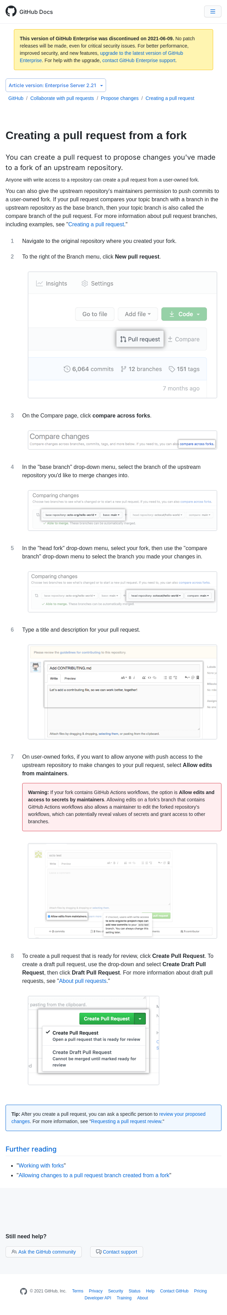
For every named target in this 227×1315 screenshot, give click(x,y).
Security (115, 1291)
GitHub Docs (36, 11)
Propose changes (120, 98)
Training (124, 1298)
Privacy (96, 1291)
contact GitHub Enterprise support (138, 60)
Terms (78, 1291)
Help (150, 1291)
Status (134, 1291)
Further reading (31, 1149)
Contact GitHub (174, 1291)
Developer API (98, 1298)
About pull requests (82, 981)
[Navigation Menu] (212, 11)
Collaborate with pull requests (62, 98)
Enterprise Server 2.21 (56, 85)
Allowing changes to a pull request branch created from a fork (94, 1175)
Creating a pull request (170, 98)
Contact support (116, 1252)
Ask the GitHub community (43, 1252)
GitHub (16, 98)
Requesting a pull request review (126, 1121)
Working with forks (41, 1166)
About (142, 1298)
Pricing (200, 1291)
